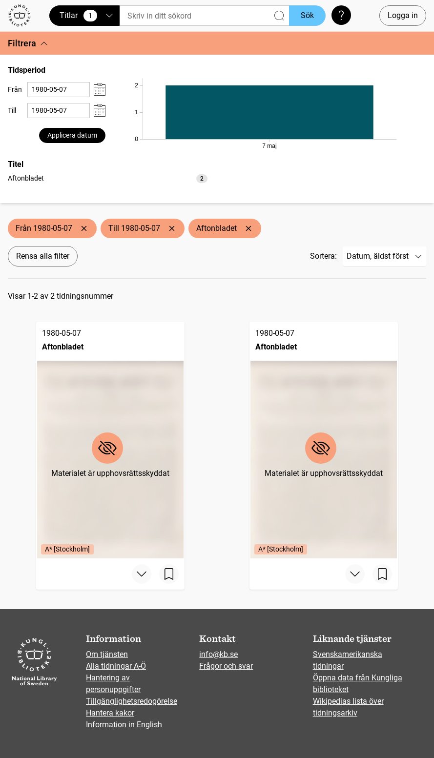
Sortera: (323, 256)
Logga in (403, 15)
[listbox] (107, 178)
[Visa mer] (141, 574)
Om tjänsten (107, 654)
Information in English (124, 724)
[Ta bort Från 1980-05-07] (84, 228)
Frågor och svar (226, 666)
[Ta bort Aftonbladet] (248, 228)
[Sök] (204, 16)
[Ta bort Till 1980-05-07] (172, 228)
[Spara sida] (169, 574)
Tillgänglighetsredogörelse (131, 701)
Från (15, 89)
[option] (107, 178)
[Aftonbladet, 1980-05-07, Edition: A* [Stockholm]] (110, 440)
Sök (307, 15)
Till (12, 110)
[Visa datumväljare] (99, 89)
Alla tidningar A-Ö (116, 666)
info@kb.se (218, 654)
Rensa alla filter (42, 256)
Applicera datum (72, 135)
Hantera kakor (110, 712)
